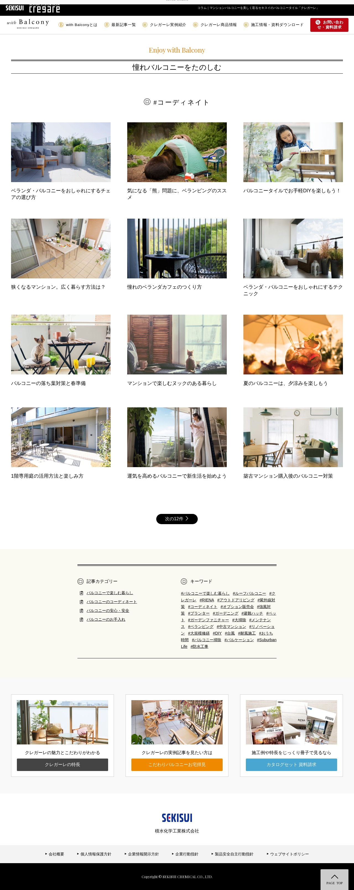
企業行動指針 (185, 854)
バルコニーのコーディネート (112, 601)
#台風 (230, 633)
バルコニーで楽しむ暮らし (110, 593)
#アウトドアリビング (235, 600)
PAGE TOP (334, 882)
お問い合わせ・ (329, 25)
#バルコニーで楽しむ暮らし (205, 593)
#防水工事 (199, 646)
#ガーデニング (225, 613)
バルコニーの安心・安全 (108, 610)
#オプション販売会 (237, 606)
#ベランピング (201, 626)
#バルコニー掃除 (206, 640)
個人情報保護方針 (94, 854)
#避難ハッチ (252, 613)
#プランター (199, 613)
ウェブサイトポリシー (288, 854)
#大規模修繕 (199, 633)
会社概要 (54, 854)
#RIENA (207, 600)
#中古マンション (231, 626)
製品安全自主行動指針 (232, 854)
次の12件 (177, 518)
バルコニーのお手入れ (106, 619)
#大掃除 (239, 620)
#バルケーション (239, 640)
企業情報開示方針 (141, 854)
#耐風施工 (247, 633)
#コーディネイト (202, 606)
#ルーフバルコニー (249, 593)
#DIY (217, 633)
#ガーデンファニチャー (208, 620)
